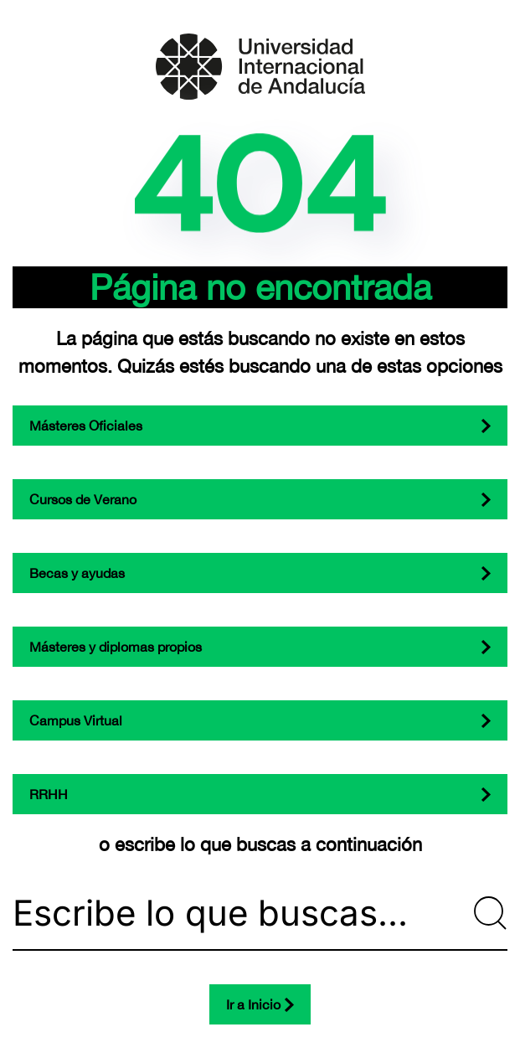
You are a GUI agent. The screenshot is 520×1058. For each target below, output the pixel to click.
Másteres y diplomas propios (115, 646)
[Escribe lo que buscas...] (260, 913)
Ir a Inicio (253, 1004)
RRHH (48, 794)
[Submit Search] (490, 913)
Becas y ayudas (77, 573)
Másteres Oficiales (85, 425)
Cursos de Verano (82, 499)
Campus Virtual (75, 720)
